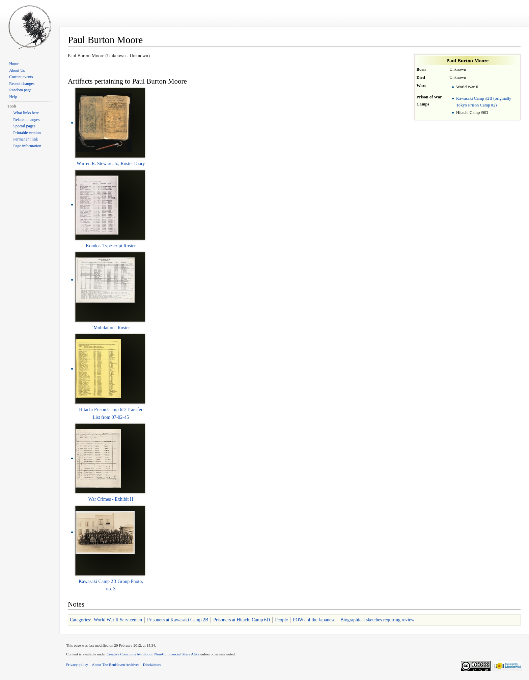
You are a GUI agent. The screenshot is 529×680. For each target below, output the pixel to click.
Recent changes (21, 83)
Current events (21, 76)
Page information (27, 146)
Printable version (27, 132)
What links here (26, 113)
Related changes (26, 119)
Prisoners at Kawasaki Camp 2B (177, 619)
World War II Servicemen (118, 619)
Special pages (24, 126)
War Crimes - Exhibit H (110, 499)
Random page (20, 90)
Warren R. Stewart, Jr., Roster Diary (111, 163)
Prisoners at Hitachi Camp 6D (241, 619)
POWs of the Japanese (314, 619)
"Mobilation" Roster (111, 327)
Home (14, 63)
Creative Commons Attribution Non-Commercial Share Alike (153, 654)
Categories (80, 619)
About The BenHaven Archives (115, 664)
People (281, 619)
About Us (17, 70)
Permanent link (25, 139)
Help (13, 96)
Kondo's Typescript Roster (111, 245)
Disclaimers (152, 664)
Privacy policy (77, 664)
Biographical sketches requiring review (377, 619)
